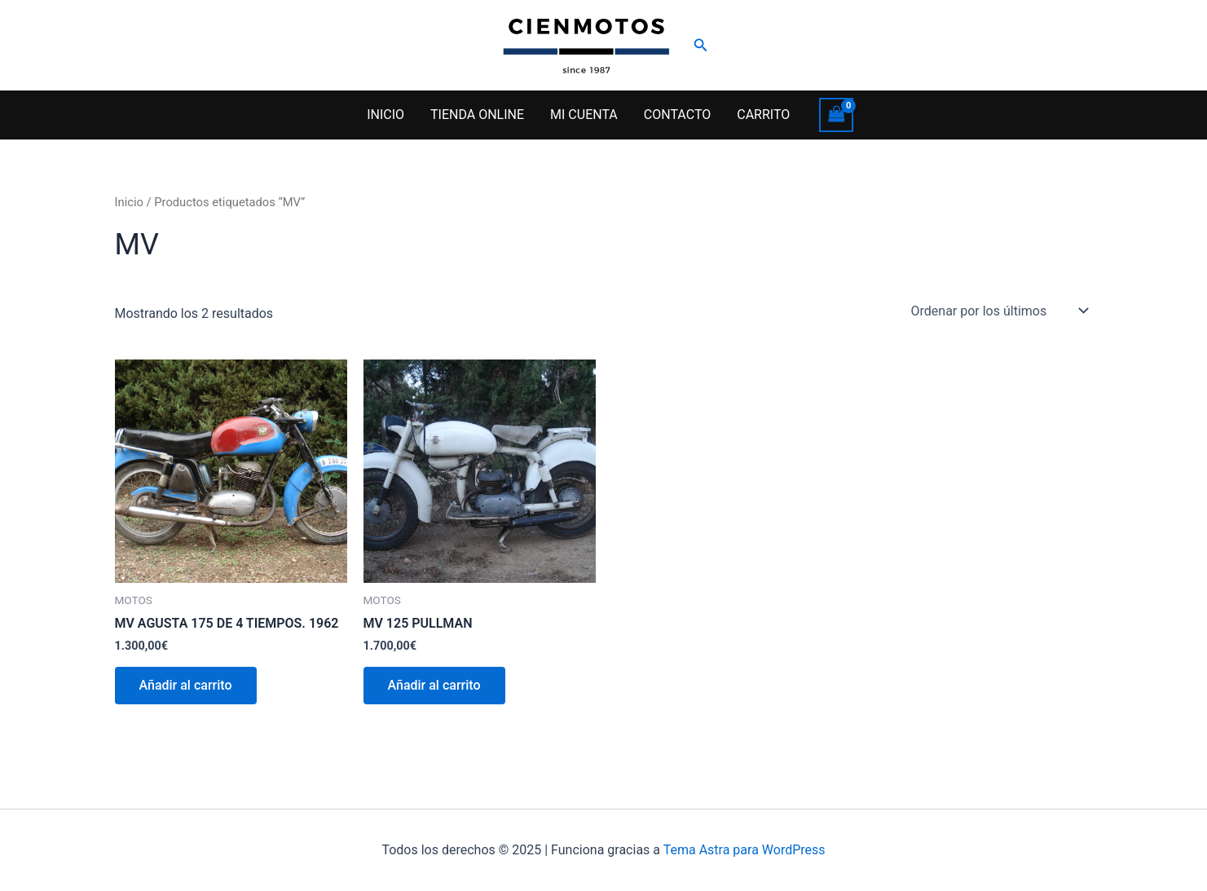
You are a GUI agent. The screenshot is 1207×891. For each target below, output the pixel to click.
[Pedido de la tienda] (999, 310)
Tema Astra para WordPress (744, 850)
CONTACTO (677, 114)
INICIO (385, 114)
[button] (701, 45)
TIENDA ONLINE (477, 114)
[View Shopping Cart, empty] (836, 114)
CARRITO (763, 114)
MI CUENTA (584, 114)
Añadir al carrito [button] (185, 685)
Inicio (129, 202)
